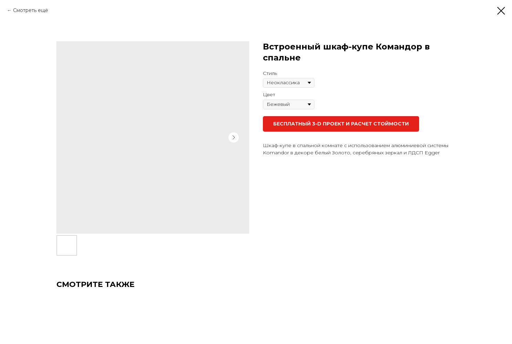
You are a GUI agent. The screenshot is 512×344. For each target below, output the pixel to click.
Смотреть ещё (30, 10)
